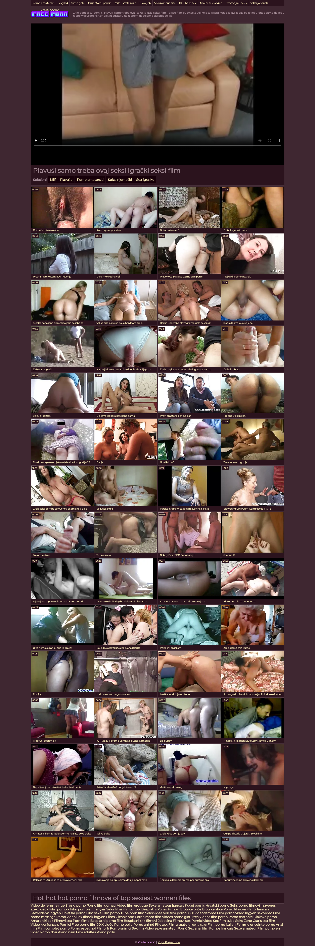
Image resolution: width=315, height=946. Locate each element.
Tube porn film (132, 913)
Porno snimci (120, 928)
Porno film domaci (101, 905)
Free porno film (84, 925)
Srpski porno (75, 905)
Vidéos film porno (213, 917)
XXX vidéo (105, 925)
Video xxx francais (45, 925)
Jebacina (165, 921)
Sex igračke (145, 180)
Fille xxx (161, 925)
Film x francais (257, 909)
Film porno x (59, 909)
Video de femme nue (48, 905)
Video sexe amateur (161, 928)
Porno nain (66, 932)
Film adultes (86, 932)
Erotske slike (212, 909)
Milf (117, 3)
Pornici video (201, 921)
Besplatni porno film (106, 921)
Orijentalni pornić (99, 3)
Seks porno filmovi (245, 905)
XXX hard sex (187, 3)
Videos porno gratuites (180, 917)
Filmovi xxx (131, 909)
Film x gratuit (179, 925)
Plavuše (66, 180)
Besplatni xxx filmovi (140, 921)
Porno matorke (241, 917)
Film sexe (93, 913)
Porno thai (48, 932)
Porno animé (143, 925)
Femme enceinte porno (255, 925)
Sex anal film (198, 928)
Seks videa (153, 913)
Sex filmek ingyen (90, 917)
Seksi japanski (259, 3)
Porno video (66, 917)
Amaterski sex (42, 921)
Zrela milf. (129, 3)
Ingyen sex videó (258, 913)
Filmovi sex (63, 921)
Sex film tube (223, 921)
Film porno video (231, 913)
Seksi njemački (120, 180)
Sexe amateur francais (166, 905)
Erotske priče (191, 909)
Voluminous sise (165, 3)
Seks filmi (114, 909)
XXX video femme (201, 913)
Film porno (111, 913)
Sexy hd (63, 3)
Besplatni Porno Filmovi (160, 909)
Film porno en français (87, 909)
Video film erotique (132, 905)
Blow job (145, 3)
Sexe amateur (245, 928)
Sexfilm (138, 928)
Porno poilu (123, 925)
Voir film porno (174, 913)
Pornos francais (221, 928)
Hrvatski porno (217, 905)
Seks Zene (243, 921)
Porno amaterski (43, 3)
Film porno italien (222, 925)
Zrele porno (50, 10)
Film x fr (102, 928)
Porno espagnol (83, 928)
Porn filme (81, 921)
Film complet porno (54, 928)
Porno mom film (148, 917)
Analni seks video (210, 3)
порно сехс (198, 925)
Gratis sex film (264, 921)
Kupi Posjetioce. (169, 942)
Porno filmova (234, 909)
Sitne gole (78, 3)
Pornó (182, 928)
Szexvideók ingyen (46, 913)
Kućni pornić (195, 905)
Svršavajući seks (236, 3)
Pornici (65, 925)
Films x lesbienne (120, 917)
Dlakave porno (265, 917)
